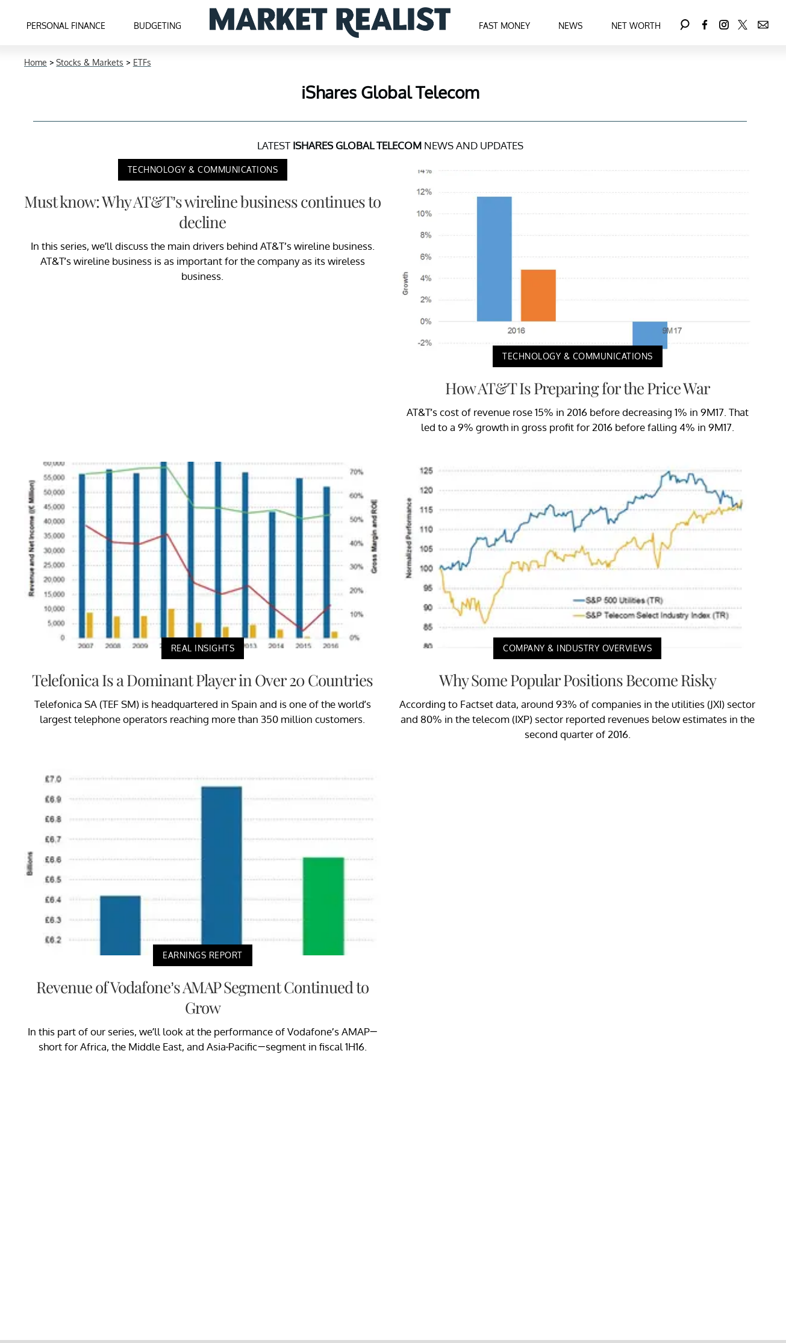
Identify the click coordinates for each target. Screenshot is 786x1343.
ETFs (142, 62)
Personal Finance (66, 25)
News (570, 25)
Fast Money (504, 25)
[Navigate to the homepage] (330, 22)
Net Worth (636, 25)
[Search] (684, 22)
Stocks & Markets (89, 62)
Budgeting (157, 25)
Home (35, 62)
